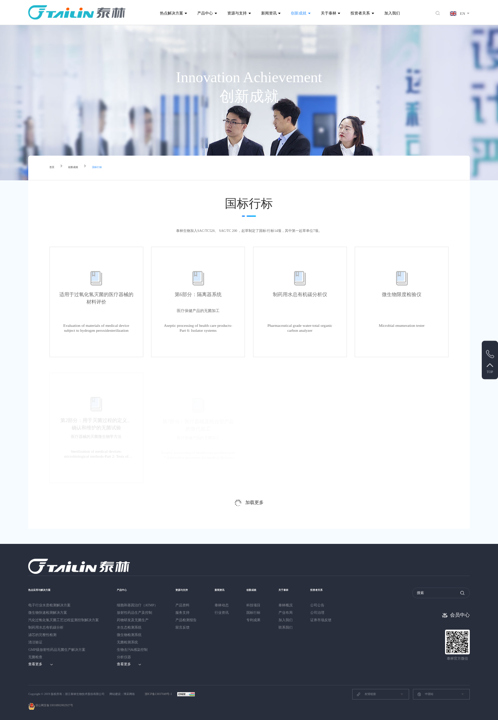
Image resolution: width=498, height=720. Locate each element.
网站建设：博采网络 (122, 694)
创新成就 (298, 13)
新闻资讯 (269, 13)
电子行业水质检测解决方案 (49, 605)
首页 (53, 168)
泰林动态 (222, 605)
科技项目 (255, 605)
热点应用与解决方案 (45, 589)
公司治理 (321, 612)
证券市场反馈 (325, 620)
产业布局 (288, 612)
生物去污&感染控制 (132, 650)
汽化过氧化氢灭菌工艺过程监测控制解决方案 (63, 620)
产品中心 (205, 13)
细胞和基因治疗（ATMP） (137, 605)
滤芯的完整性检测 (42, 635)
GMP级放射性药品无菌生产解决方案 (56, 650)
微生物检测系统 (129, 635)
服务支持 (182, 612)
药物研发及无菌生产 (133, 620)
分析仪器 (124, 657)
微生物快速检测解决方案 (47, 612)
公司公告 (321, 605)
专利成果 (255, 620)
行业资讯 (222, 612)
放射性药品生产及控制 (134, 612)
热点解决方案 (171, 13)
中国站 (425, 694)
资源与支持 (237, 13)
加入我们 (392, 13)
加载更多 (254, 502)
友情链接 (366, 694)
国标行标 (108, 168)
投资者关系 (360, 13)
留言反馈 (182, 627)
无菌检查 (35, 657)
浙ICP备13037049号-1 (159, 694)
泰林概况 (288, 605)
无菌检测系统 (127, 642)
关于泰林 (328, 13)
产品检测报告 (186, 620)
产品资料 (182, 605)
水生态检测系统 (129, 627)
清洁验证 (35, 642)
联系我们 (288, 627)
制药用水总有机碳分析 (46, 627)
